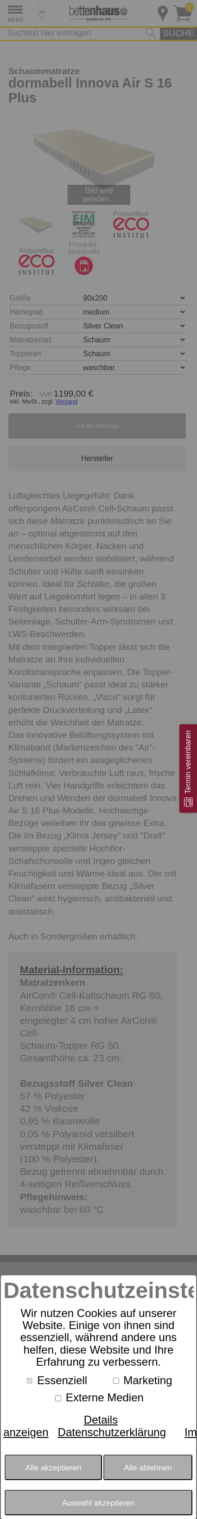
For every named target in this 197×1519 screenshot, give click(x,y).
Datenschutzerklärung (112, 1432)
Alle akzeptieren (53, 1467)
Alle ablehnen (148, 1467)
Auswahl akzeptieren (98, 1503)
